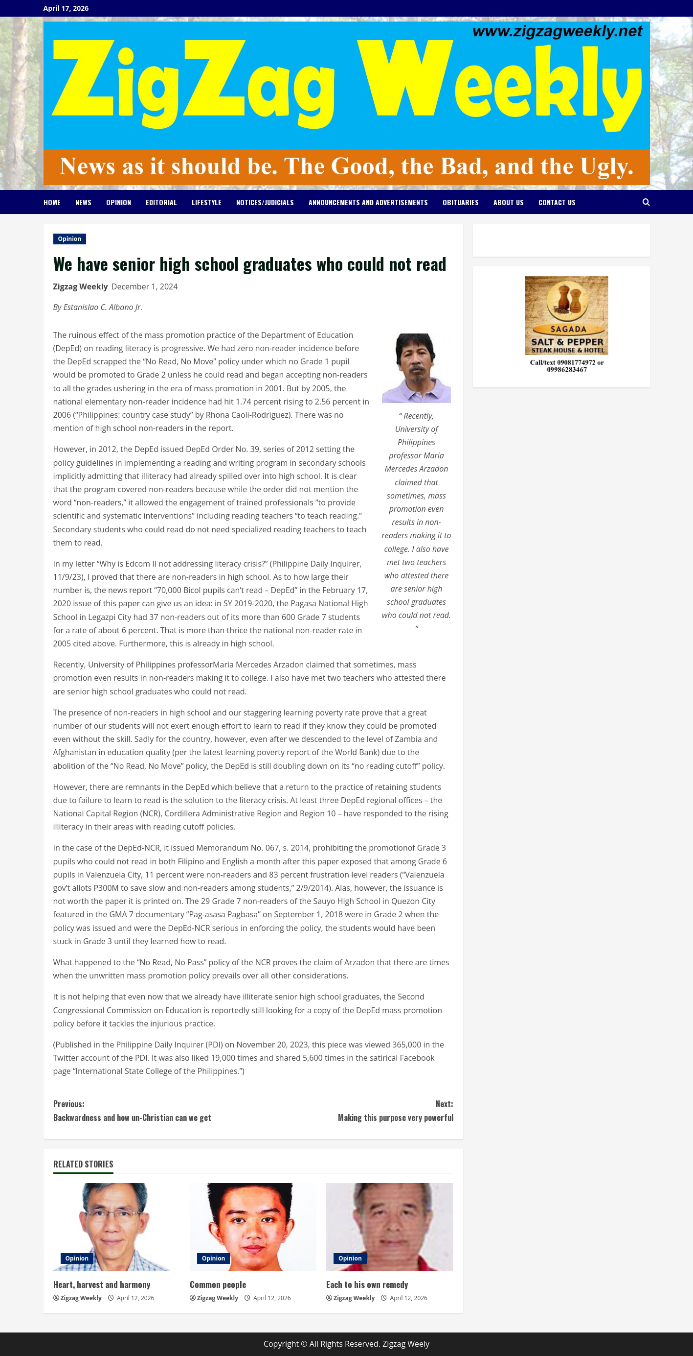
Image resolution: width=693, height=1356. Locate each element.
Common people (218, 1284)
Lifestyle (207, 202)
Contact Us (557, 202)
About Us (508, 202)
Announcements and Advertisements (368, 202)
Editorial (161, 202)
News (83, 202)
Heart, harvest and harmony (101, 1284)
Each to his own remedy (367, 1284)
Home (52, 202)
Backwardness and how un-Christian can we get (153, 1110)
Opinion (118, 202)
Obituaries (461, 202)
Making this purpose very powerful (353, 1110)
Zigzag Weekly (80, 286)
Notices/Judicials (265, 202)
